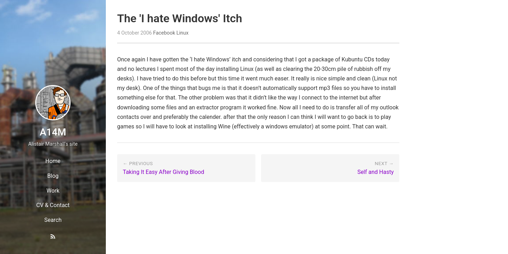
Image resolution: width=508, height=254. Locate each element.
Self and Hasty (375, 172)
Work (53, 190)
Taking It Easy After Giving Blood (163, 172)
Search (52, 220)
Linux (182, 33)
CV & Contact (52, 205)
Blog (53, 176)
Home (52, 161)
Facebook (164, 33)
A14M (53, 132)
